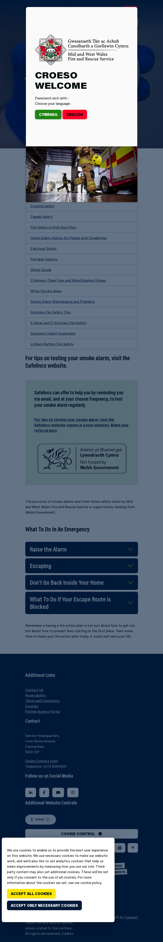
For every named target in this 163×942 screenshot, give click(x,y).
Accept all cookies (31, 893)
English (75, 114)
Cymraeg (48, 114)
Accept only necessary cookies (44, 905)
